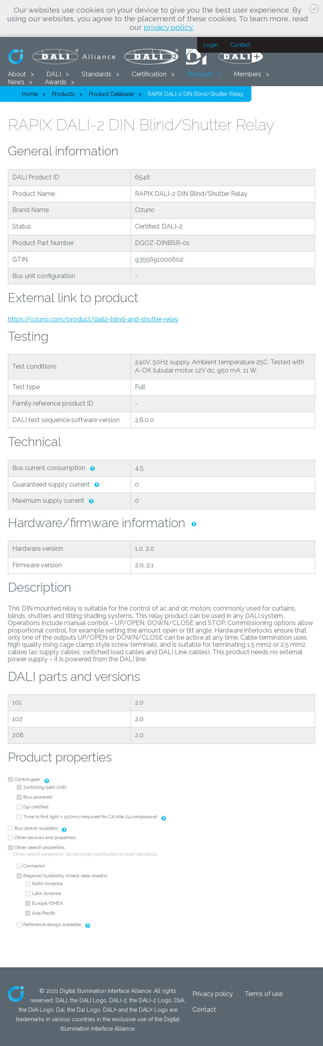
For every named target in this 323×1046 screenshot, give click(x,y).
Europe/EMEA (47, 903)
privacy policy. (169, 27)
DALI (53, 74)
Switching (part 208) (44, 787)
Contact (240, 45)
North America (47, 883)
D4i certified (35, 807)
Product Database (111, 94)
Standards (96, 74)
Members (247, 74)
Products (200, 74)
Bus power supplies (37, 828)
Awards (55, 82)
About (17, 74)
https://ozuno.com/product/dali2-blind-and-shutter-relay (93, 319)
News (16, 82)
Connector (34, 866)
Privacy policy (212, 994)
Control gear (27, 779)
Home (30, 94)
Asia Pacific (43, 913)
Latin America (46, 893)
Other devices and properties (45, 837)
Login (210, 45)
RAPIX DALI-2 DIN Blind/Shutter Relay (196, 94)
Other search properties (40, 847)
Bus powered (37, 797)
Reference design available (52, 924)
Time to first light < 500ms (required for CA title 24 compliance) (90, 816)
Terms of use (263, 994)
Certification (149, 74)
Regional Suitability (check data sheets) (65, 875)
